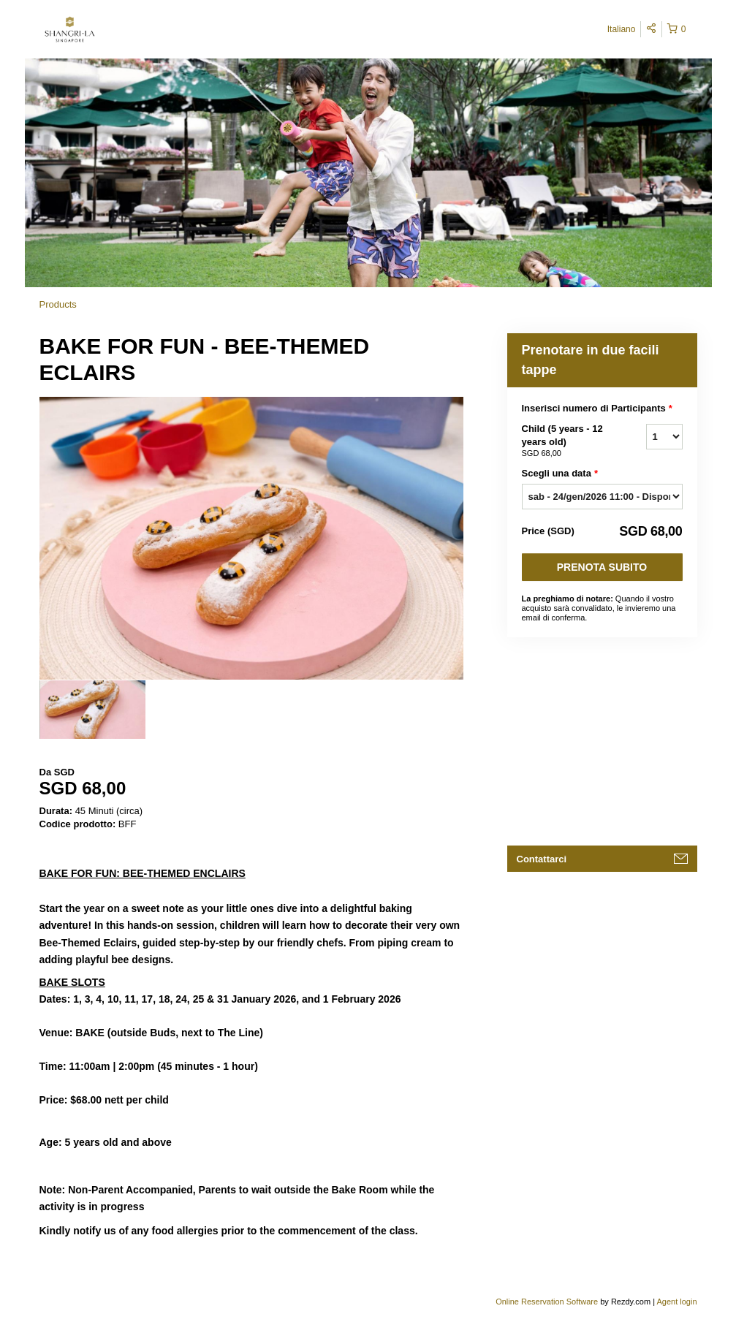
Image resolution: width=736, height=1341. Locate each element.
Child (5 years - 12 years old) (566, 441)
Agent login (676, 1301)
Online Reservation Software (547, 1301)
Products (58, 304)
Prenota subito (602, 567)
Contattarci (542, 859)
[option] (92, 709)
